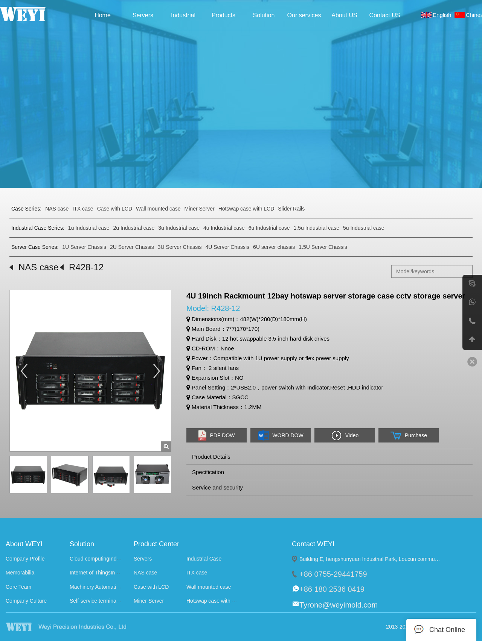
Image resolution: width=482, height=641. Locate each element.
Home (103, 15)
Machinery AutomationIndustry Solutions (117, 587)
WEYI (80, 626)
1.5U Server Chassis (323, 247)
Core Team (18, 587)
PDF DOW (216, 435)
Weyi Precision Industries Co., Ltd (33, 14)
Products (223, 15)
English (444, 15)
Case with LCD (114, 209)
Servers (143, 15)
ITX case (82, 209)
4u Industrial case (224, 228)
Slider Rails (291, 209)
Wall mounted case (158, 209)
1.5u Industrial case (316, 228)
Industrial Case (183, 17)
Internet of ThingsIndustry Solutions (111, 573)
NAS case (57, 209)
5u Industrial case (363, 228)
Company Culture (26, 601)
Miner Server (200, 209)
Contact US (384, 15)
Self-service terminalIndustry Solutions (114, 601)
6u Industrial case (269, 228)
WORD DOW (280, 435)
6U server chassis (274, 247)
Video (345, 435)
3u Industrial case (179, 228)
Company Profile (25, 559)
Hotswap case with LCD (246, 209)
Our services (304, 15)
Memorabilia (20, 573)
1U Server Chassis (84, 247)
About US (344, 15)
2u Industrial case (134, 228)
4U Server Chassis (227, 247)
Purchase (408, 435)
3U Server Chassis (180, 247)
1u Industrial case (89, 228)
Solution (264, 15)
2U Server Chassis (132, 247)
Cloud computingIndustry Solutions (110, 559)
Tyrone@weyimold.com (338, 605)
